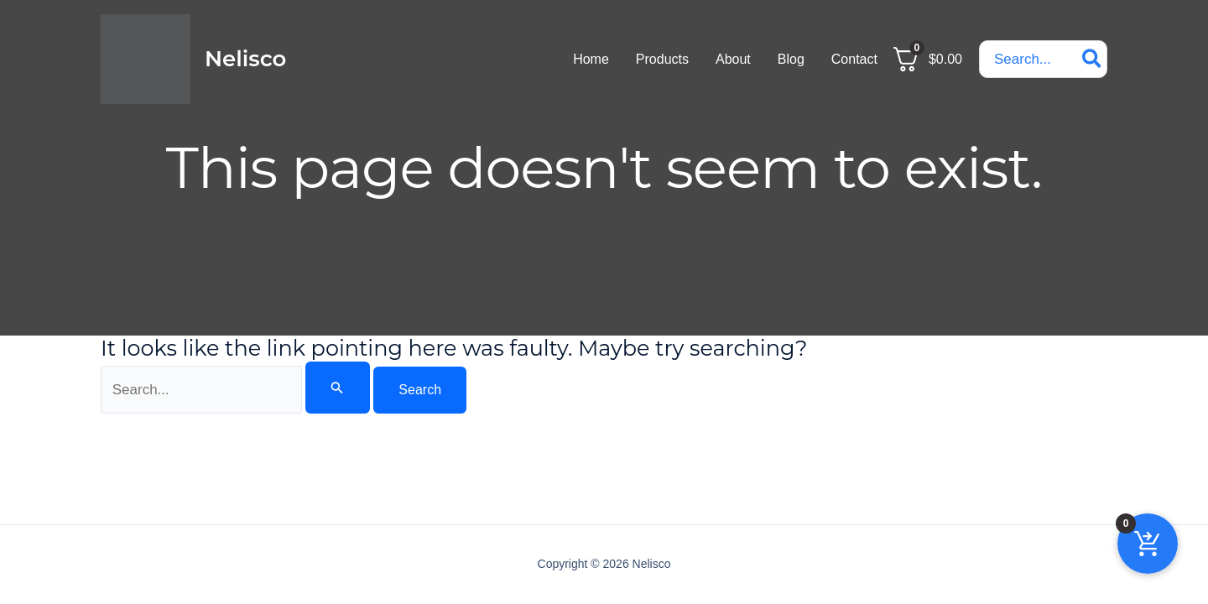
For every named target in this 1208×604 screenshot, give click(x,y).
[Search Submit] (337, 388)
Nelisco (245, 58)
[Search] (1092, 59)
